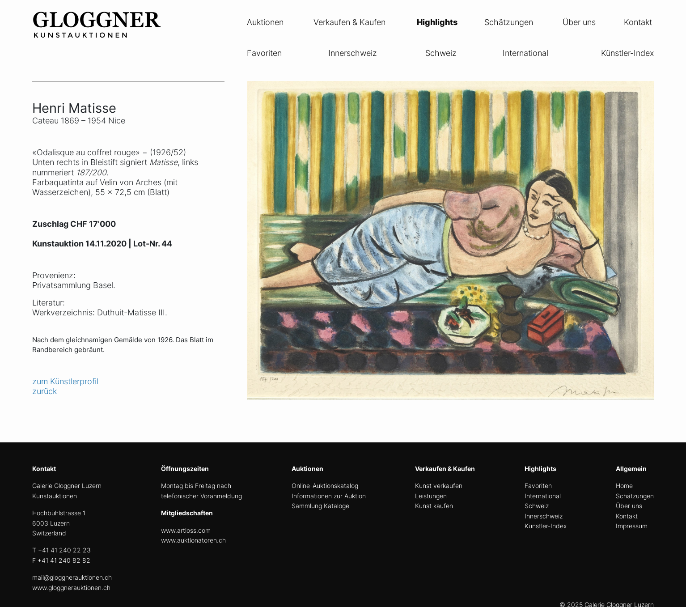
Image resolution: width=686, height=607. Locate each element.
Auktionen (265, 22)
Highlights (437, 22)
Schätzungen (508, 22)
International (525, 53)
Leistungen (431, 496)
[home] (99, 39)
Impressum (632, 526)
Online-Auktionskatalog (325, 485)
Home (624, 485)
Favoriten (264, 53)
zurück (44, 391)
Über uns (579, 22)
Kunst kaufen (434, 505)
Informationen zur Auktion (329, 496)
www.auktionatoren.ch (193, 540)
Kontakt (638, 22)
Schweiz (441, 53)
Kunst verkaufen (438, 485)
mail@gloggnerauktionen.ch (72, 577)
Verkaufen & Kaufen (349, 22)
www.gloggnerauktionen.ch (71, 587)
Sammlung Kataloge (320, 505)
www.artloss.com (186, 530)
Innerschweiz (352, 53)
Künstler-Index (627, 53)
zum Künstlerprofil (65, 381)
